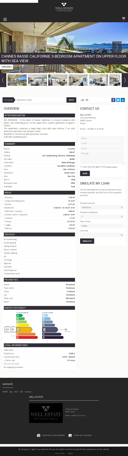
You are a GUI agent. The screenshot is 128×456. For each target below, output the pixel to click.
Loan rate (84, 230)
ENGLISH (124, 18)
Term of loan (85, 221)
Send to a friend (82, 100)
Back (71, 100)
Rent (16, 392)
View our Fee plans (11, 364)
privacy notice (111, 167)
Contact (28, 392)
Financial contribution (89, 212)
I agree (70, 453)
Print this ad (87, 100)
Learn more (60, 453)
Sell (21, 392)
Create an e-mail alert (83, 435)
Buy (11, 392)
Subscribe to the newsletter (53, 435)
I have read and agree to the (99, 167)
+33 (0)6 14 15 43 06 (95, 129)
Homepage (8, 100)
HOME (5, 392)
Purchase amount (87, 203)
